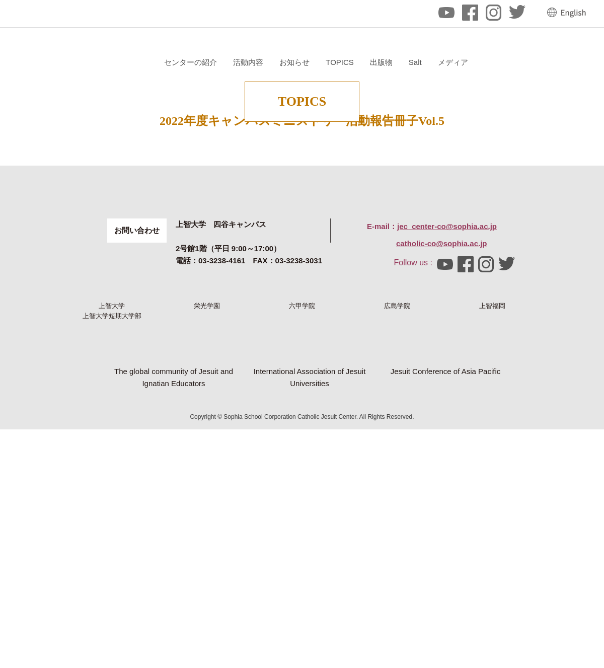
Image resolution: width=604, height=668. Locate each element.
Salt (534, 62)
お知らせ (414, 62)
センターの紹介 (310, 62)
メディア (572, 62)
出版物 (500, 62)
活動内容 (368, 62)
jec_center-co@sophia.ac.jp (447, 372)
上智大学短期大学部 (112, 509)
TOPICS (459, 62)
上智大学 (112, 469)
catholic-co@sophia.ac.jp (441, 390)
